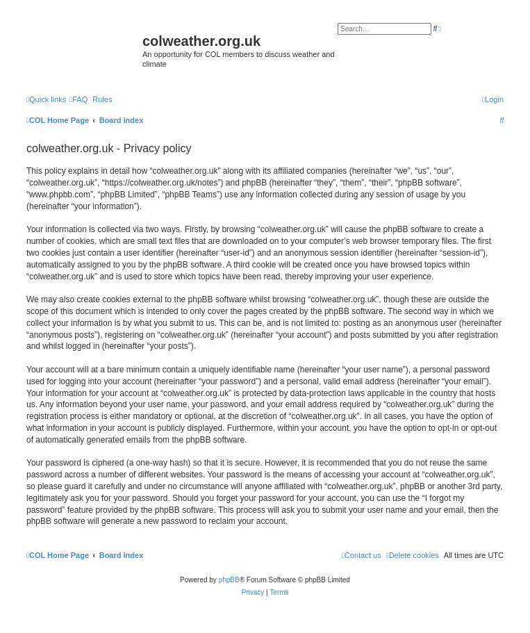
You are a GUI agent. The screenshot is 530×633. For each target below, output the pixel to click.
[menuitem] (78, 99)
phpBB (229, 580)
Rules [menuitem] (102, 99)
